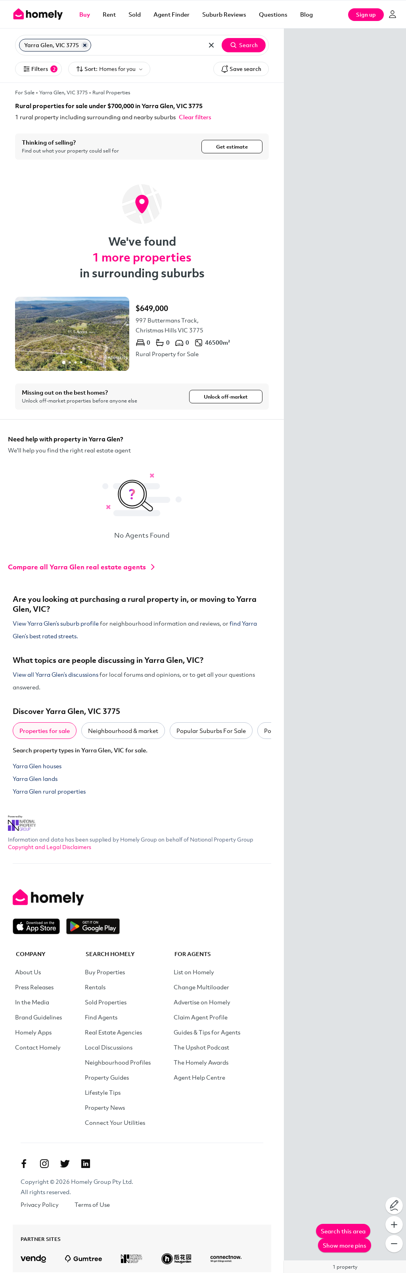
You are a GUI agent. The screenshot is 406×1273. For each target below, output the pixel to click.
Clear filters (195, 117)
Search (244, 45)
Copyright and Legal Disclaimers (49, 847)
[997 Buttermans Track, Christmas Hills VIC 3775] (142, 334)
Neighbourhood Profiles (118, 1063)
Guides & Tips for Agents (207, 1033)
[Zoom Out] (394, 1243)
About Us (28, 973)
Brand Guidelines (38, 1018)
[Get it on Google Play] (93, 927)
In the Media (32, 1003)
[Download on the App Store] (39, 927)
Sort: (109, 69)
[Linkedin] (86, 1164)
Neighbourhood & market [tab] (123, 731)
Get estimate (232, 146)
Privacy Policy (40, 1205)
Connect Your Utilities (115, 1123)
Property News (105, 1108)
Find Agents (101, 1018)
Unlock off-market (226, 397)
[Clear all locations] (211, 45)
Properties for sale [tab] (44, 731)
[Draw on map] (394, 1205)
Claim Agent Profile (201, 1018)
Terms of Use (92, 1205)
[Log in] (392, 14)
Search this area (343, 1231)
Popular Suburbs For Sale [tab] (211, 731)
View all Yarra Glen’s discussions (55, 675)
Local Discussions (108, 1048)
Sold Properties (105, 1003)
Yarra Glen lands (35, 779)
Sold (134, 14)
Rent (109, 14)
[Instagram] (44, 1164)
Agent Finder (171, 14)
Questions (273, 14)
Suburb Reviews (224, 14)
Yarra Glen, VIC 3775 (63, 92)
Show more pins (344, 1245)
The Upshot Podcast (201, 1048)
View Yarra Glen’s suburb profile (56, 624)
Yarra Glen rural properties (49, 792)
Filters (40, 69)
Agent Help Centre (199, 1078)
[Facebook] (24, 1164)
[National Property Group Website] (22, 821)
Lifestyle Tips (103, 1093)
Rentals (95, 988)
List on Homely (194, 973)
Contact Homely (38, 1048)
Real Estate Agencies (113, 1033)
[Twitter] (65, 1164)
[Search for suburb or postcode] (147, 45)
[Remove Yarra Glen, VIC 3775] (84, 45)
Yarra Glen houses (37, 767)
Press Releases (34, 988)
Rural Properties (111, 92)
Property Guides (107, 1078)
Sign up (366, 14)
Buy (84, 14)
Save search (241, 69)
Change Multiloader (201, 988)
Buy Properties (105, 973)
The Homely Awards (201, 1063)
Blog (306, 14)
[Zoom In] (394, 1224)
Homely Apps (33, 1033)
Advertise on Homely (202, 1003)
